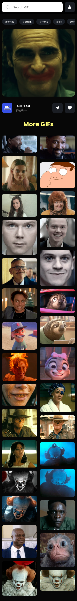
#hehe (43, 21)
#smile (9, 21)
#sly (59, 21)
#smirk (26, 21)
